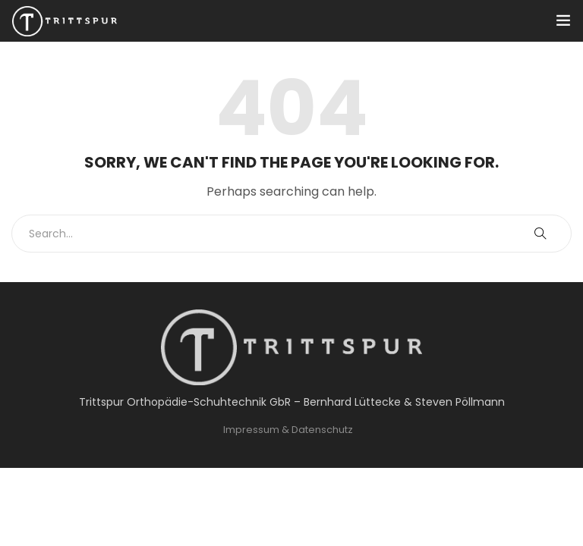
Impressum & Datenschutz (288, 429)
